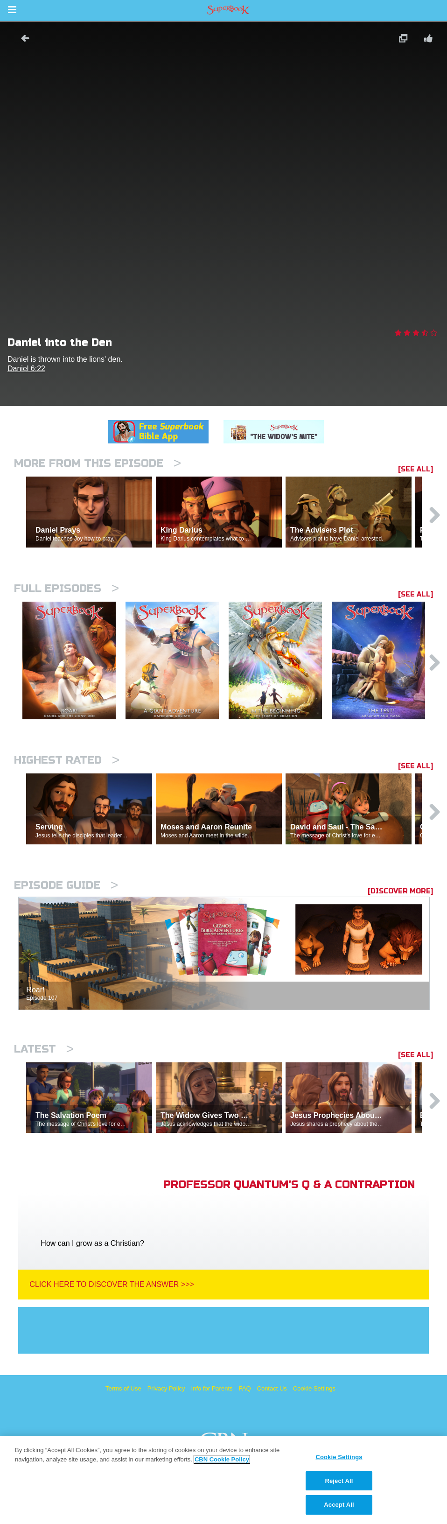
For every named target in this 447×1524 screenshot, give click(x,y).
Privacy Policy (166, 1388)
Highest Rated (66, 760)
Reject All (339, 1480)
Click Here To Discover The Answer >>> (111, 1284)
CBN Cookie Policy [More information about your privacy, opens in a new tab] (222, 1459)
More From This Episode (97, 463)
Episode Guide (66, 885)
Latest (44, 1049)
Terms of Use (123, 1388)
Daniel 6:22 (26, 368)
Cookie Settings (314, 1388)
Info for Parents (212, 1388)
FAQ (245, 1388)
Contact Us (272, 1388)
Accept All (339, 1504)
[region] (223, 1480)
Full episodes (66, 588)
